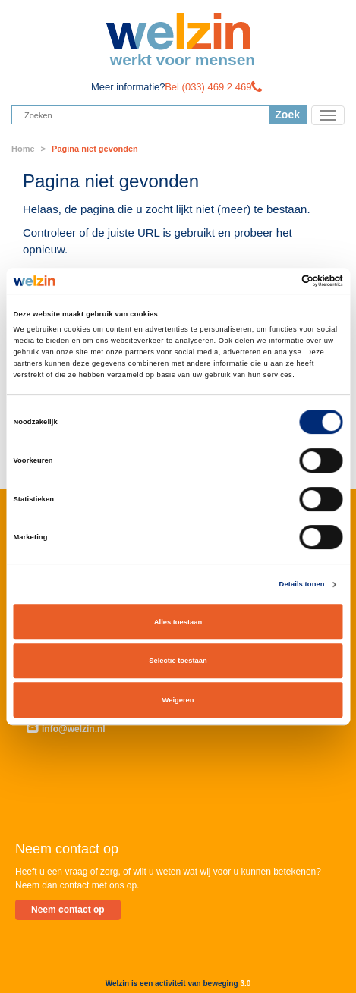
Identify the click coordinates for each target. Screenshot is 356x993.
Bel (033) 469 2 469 (208, 87)
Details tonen (302, 584)
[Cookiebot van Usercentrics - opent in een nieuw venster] (276, 281)
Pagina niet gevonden (95, 148)
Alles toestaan (178, 622)
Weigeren (178, 700)
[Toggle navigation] (328, 115)
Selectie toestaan (177, 661)
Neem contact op (68, 909)
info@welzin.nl (66, 729)
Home (23, 148)
